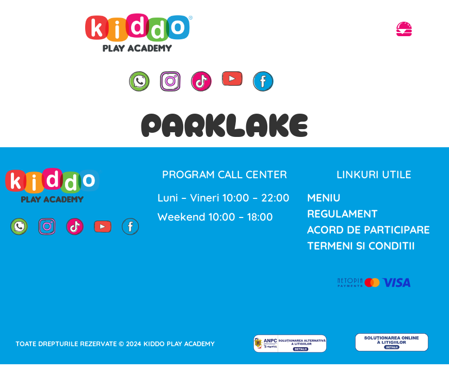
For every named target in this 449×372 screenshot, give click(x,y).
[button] (404, 30)
